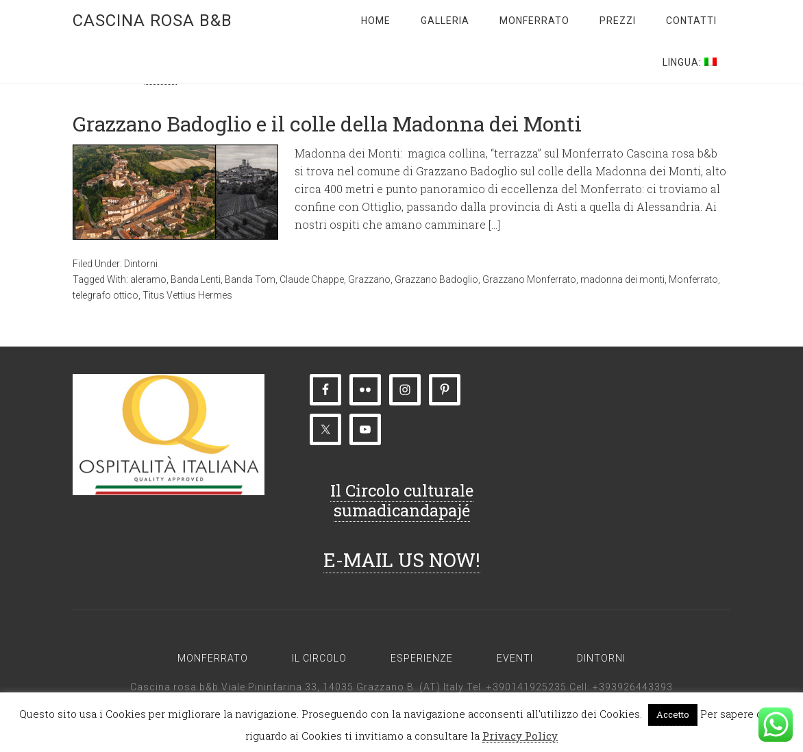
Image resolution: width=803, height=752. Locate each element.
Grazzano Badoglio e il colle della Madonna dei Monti (327, 123)
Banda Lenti (196, 279)
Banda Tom (250, 279)
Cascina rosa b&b (152, 20)
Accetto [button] (672, 714)
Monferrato (693, 279)
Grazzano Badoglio (436, 279)
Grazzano (369, 279)
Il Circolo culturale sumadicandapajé (401, 500)
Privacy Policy (520, 735)
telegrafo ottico (105, 295)
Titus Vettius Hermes (187, 295)
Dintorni (141, 263)
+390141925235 (526, 686)
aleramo (148, 279)
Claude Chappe (312, 279)
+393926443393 (633, 686)
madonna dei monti (622, 279)
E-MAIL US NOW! (401, 560)
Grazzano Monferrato (529, 279)
